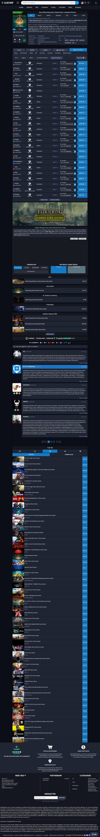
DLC (67, 15)
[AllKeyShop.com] (7, 3)
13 (65, 342)
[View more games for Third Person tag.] (68, 43)
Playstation (75, 785)
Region (24, 58)
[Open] (18, 3)
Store (16, 58)
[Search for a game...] (50, 3)
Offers (16, 53)
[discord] (87, 835)
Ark (24, 351)
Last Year (27, 267)
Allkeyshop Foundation (56, 835)
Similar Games (67, 53)
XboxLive (58, 15)
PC (65, 36)
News (75, 15)
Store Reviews (91, 786)
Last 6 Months (35, 267)
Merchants (46, 780)
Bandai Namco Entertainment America (47, 42)
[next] (25, 29)
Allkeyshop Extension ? (7, 788)
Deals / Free (91, 784)
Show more (44, 200)
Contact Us (38, 835)
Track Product (31, 271)
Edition (48, 15)
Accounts (42, 53)
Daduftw (25, 417)
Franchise (57, 53)
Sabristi (25, 401)
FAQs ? (3, 786)
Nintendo (74, 789)
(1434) (64, 338)
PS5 (69, 36)
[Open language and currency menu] (86, 3)
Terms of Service (8, 835)
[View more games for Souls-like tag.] (82, 40)
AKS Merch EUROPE (93, 791)
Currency (50, 53)
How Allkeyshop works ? (8, 780)
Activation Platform (42, 58)
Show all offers (55, 200)
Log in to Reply (83, 363)
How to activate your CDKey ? (9, 784)
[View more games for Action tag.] (66, 40)
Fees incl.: (80, 58)
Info (31, 15)
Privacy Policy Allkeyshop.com (24, 835)
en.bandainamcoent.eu (43, 38)
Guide (31, 53)
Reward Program (92, 781)
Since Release (18, 267)
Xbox (39, 43)
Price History (23, 53)
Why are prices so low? (8, 781)
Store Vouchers (92, 778)
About (39, 15)
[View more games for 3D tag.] (73, 43)
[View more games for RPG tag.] (77, 40)
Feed (83, 15)
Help (94, 834)
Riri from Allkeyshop (29, 366)
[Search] (77, 3)
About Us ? (4, 778)
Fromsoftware (41, 40)
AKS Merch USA (92, 789)
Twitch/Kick (46, 778)
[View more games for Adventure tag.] (72, 40)
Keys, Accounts (56, 58)
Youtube (66, 778)
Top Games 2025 (92, 788)
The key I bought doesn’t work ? (10, 783)
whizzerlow (26, 385)
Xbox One (73, 36)
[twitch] (85, 835)
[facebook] (89, 835)
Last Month (44, 267)
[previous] (14, 29)
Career (46, 835)
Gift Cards (91, 783)
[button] (96, 3)
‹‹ (42, 441)
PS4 (67, 36)
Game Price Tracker (93, 780)
